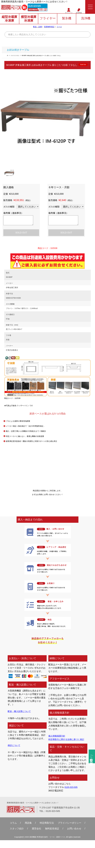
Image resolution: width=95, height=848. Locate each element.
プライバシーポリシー (71, 823)
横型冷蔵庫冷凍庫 (28, 19)
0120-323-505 (37, 6)
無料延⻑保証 (52, 828)
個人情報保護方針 (57, 736)
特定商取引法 (46, 823)
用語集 (26, 823)
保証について (14, 745)
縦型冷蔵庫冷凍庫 (9, 19)
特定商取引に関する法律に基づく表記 (67, 739)
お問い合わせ (76, 828)
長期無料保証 (49, 27)
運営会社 (36, 828)
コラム (10, 823)
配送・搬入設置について (20, 711)
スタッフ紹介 (15, 828)
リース (59, 27)
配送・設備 (37, 27)
